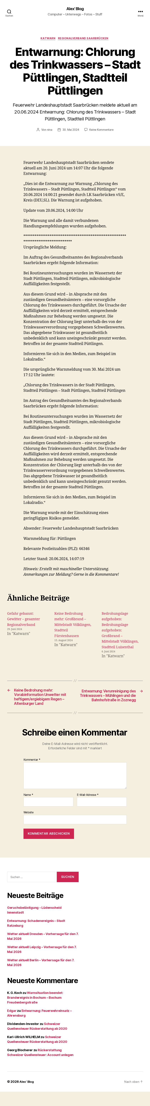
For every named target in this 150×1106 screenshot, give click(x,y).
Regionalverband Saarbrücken (84, 39)
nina (49, 130)
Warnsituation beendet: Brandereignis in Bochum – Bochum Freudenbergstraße (35, 1012)
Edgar (12, 1025)
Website (28, 827)
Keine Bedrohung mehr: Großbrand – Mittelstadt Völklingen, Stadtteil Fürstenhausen (72, 625)
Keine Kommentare (101, 130)
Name (28, 809)
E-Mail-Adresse (88, 809)
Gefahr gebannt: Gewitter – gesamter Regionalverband (25, 620)
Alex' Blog (74, 9)
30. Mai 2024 (70, 130)
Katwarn (47, 39)
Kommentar (31, 774)
